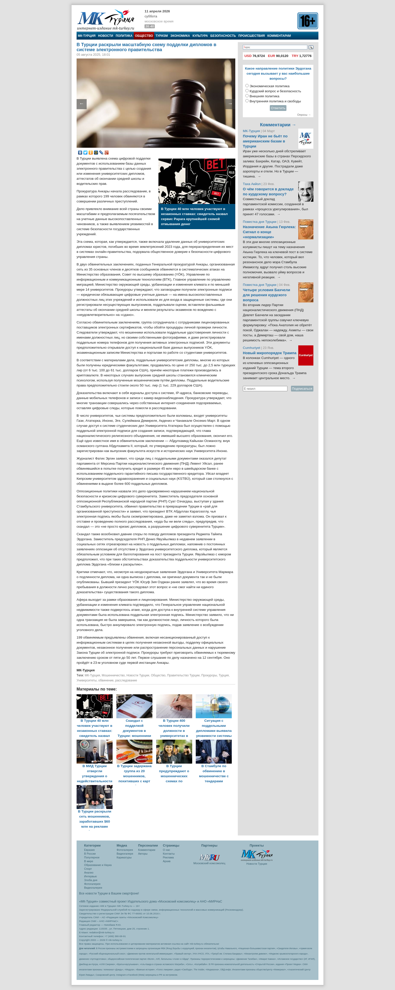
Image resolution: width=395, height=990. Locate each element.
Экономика (180, 36)
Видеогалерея (93, 887)
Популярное (92, 857)
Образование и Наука (98, 864)
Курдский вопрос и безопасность (275, 91)
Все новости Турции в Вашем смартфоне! (109, 893)
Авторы (142, 853)
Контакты (169, 853)
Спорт (88, 868)
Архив (167, 861)
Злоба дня (90, 880)
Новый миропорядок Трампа (270, 353)
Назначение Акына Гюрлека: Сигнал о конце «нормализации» (269, 232)
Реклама (168, 857)
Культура (200, 36)
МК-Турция (86, 36)
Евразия (89, 849)
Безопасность (223, 36)
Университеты (86, 680)
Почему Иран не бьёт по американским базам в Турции (265, 141)
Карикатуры (124, 857)
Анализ (88, 872)
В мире (88, 861)
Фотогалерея (92, 883)
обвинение (106, 680)
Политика (124, 36)
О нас (166, 849)
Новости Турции (137, 675)
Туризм (161, 36)
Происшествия (251, 36)
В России (90, 853)
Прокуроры (209, 675)
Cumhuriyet (252, 348)
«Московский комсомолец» (176, 901)
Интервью (90, 876)
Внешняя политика (264, 96)
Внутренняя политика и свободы (275, 101)
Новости (105, 36)
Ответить (278, 108)
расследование (126, 680)
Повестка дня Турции (260, 222)
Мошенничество (113, 675)
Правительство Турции (183, 675)
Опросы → (304, 114)
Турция (224, 675)
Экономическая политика (270, 86)
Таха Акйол (252, 184)
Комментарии (279, 36)
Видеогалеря (125, 853)
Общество (144, 36)
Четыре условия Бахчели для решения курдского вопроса (266, 295)
